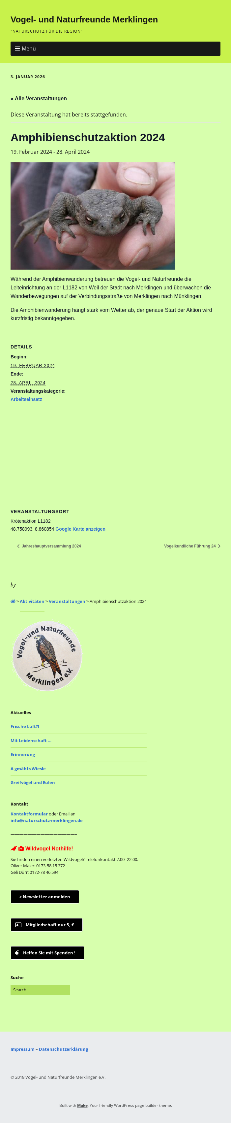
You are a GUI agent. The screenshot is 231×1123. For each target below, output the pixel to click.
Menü (29, 48)
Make (82, 1105)
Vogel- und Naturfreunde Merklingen (84, 19)
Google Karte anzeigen (80, 529)
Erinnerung (23, 754)
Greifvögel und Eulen (33, 782)
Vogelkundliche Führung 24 (190, 546)
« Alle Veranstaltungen (39, 98)
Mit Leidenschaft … (31, 740)
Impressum (23, 1049)
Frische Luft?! (25, 726)
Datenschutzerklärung (63, 1049)
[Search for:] (40, 990)
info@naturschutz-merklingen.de (47, 820)
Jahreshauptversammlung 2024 (51, 546)
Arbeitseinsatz (26, 399)
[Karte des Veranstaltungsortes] (115, 455)
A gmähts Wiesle (28, 769)
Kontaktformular (29, 814)
